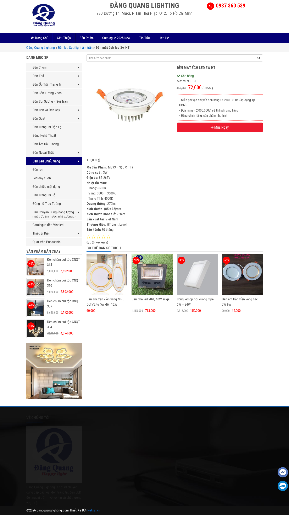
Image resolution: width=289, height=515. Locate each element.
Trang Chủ (39, 38)
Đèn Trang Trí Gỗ (44, 195)
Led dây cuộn (42, 178)
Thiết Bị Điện (56, 233)
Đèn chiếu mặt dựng (46, 186)
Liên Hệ (164, 38)
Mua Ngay (220, 127)
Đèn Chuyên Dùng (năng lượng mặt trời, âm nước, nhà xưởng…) (56, 214)
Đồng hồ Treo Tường (47, 204)
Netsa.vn (93, 510)
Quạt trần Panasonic (47, 242)
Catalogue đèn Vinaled (48, 225)
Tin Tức (144, 38)
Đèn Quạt (56, 118)
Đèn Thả (56, 76)
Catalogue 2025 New (116, 38)
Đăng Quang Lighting (40, 47)
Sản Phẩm (87, 38)
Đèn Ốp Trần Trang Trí (56, 84)
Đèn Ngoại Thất (56, 152)
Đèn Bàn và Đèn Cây (56, 110)
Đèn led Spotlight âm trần (75, 47)
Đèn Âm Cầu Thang (46, 144)
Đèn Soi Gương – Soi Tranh (51, 101)
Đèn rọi (38, 169)
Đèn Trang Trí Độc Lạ (47, 127)
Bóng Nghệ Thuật (44, 135)
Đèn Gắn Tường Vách (47, 93)
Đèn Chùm (56, 67)
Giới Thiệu (64, 38)
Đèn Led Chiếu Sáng (56, 161)
